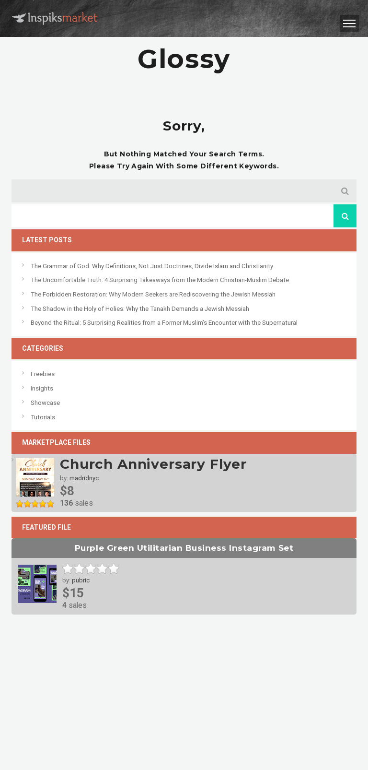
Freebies (43, 374)
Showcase (45, 402)
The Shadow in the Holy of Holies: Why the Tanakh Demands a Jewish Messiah (140, 308)
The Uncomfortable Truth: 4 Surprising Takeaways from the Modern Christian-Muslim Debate (160, 280)
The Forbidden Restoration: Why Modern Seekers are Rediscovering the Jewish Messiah (153, 294)
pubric (81, 580)
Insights (42, 388)
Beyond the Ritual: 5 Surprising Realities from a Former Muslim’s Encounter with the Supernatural (164, 322)
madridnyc (84, 478)
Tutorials (43, 417)
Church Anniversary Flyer (153, 464)
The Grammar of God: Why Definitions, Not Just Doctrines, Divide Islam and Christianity (152, 266)
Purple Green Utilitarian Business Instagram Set (184, 548)
